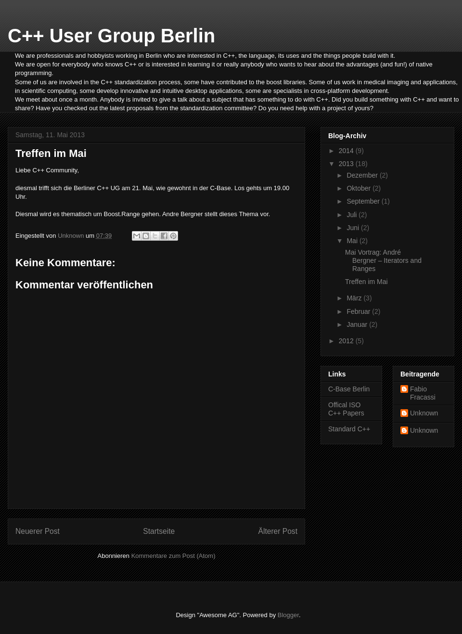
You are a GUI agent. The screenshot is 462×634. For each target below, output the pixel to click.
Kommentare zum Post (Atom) (173, 555)
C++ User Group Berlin (111, 35)
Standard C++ (349, 429)
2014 (347, 151)
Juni (353, 228)
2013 (347, 164)
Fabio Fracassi (423, 393)
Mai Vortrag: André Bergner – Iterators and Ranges (383, 260)
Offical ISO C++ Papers (346, 409)
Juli (352, 215)
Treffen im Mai (366, 281)
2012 (347, 341)
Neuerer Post (37, 531)
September (363, 201)
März (354, 298)
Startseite (159, 531)
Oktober (359, 188)
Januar (357, 324)
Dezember (362, 175)
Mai (352, 241)
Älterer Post (277, 531)
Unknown (424, 413)
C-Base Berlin (349, 389)
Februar (359, 311)
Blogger (288, 615)
